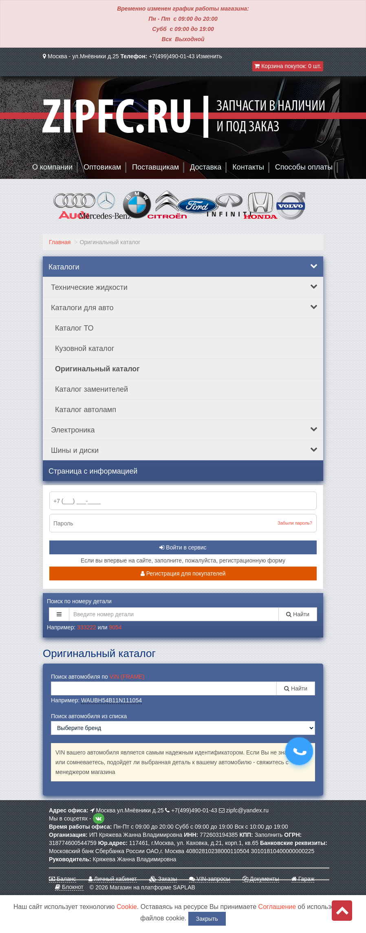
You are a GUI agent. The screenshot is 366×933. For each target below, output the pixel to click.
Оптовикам (102, 167)
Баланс (62, 879)
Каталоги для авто (184, 307)
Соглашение (277, 906)
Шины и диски (184, 450)
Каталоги (183, 266)
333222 (86, 627)
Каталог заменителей (91, 389)
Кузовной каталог (84, 348)
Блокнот (69, 887)
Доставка (205, 167)
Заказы (163, 879)
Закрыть (207, 918)
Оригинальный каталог (97, 369)
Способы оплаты (304, 167)
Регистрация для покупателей (183, 573)
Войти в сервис (182, 547)
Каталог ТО (74, 328)
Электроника (184, 429)
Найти (297, 614)
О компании (52, 167)
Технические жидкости (184, 286)
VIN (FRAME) (127, 676)
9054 (115, 627)
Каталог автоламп (85, 410)
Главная (60, 242)
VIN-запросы (209, 879)
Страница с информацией (93, 471)
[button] (59, 614)
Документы (261, 879)
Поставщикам (155, 167)
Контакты (248, 167)
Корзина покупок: (287, 66)
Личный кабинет (112, 879)
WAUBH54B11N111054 (111, 700)
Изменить (209, 56)
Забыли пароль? (295, 523)
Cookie (127, 906)
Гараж (302, 879)
